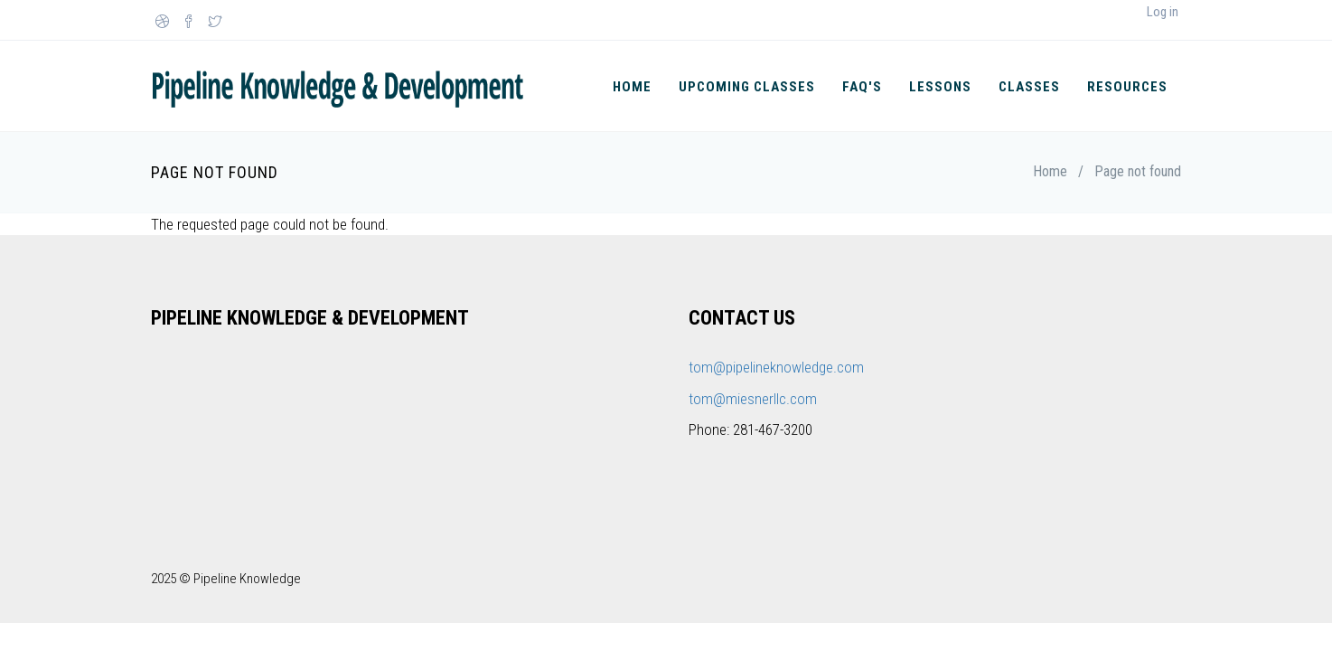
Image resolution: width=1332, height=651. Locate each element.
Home (632, 87)
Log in (1162, 12)
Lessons (940, 87)
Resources (1127, 87)
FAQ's (862, 87)
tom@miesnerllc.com (753, 399)
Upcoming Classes (747, 87)
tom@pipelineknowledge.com (776, 367)
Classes (1029, 87)
